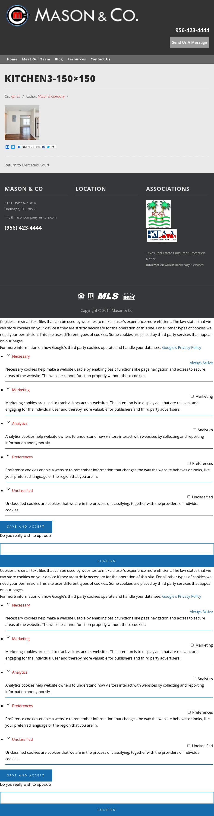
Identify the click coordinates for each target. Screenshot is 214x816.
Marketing (20, 389)
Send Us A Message (189, 42)
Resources (76, 59)
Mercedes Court (35, 165)
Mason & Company (51, 96)
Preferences (22, 457)
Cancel (107, 549)
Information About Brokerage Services (175, 265)
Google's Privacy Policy (181, 347)
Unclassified (22, 490)
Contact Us (100, 59)
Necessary (21, 356)
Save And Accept (26, 526)
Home (12, 59)
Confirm (107, 561)
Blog (59, 59)
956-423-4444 (192, 30)
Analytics (19, 423)
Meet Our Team (36, 59)
